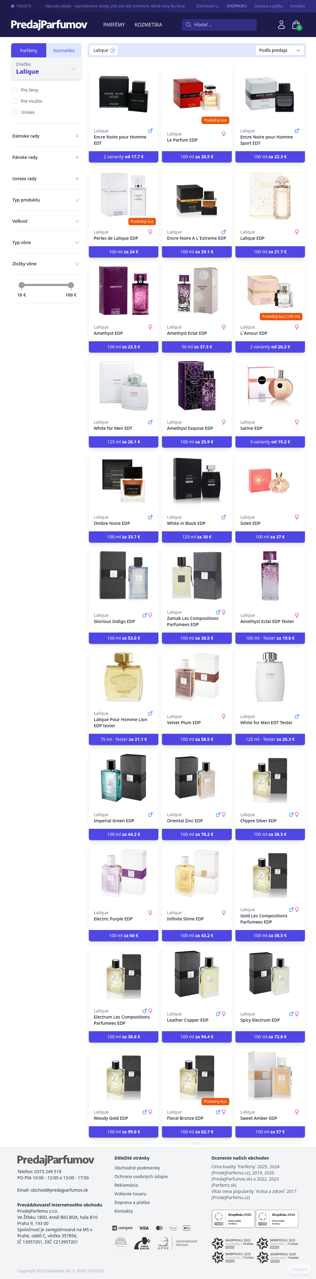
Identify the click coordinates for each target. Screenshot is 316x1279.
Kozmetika (148, 24)
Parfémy (114, 24)
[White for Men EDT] (123, 385)
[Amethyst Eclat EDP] (197, 290)
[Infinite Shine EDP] (197, 873)
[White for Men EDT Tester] (270, 677)
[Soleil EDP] (270, 480)
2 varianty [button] (123, 157)
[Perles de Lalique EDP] (123, 195)
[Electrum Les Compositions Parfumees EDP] (123, 974)
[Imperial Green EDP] (123, 778)
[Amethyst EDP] (123, 290)
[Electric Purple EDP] (123, 873)
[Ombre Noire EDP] (123, 480)
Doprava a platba (132, 1202)
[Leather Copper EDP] (197, 974)
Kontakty (297, 6)
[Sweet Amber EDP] (270, 1075)
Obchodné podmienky (137, 1168)
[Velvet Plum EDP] (197, 677)
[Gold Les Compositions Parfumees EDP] (270, 873)
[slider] (22, 285)
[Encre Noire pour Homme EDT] (123, 94)
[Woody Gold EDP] (123, 1075)
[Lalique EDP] (270, 195)
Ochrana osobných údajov (141, 1176)
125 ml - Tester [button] (270, 739)
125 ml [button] (123, 442)
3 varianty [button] (270, 442)
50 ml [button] (197, 347)
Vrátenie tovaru (130, 1194)
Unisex (28, 112)
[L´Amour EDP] (270, 290)
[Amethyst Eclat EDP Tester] (270, 575)
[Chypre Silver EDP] (270, 778)
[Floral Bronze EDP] (197, 1075)
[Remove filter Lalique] (112, 50)
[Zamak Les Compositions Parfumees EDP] (197, 575)
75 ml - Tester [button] (123, 739)
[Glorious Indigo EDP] (123, 575)
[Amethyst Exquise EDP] (197, 385)
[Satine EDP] (270, 385)
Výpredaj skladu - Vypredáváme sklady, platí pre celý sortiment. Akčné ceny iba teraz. (110, 6)
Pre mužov (31, 101)
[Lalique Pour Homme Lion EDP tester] (123, 677)
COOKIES (299, 1269)
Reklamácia (126, 1185)
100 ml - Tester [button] (270, 638)
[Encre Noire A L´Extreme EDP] (197, 195)
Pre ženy (29, 90)
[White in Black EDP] (197, 480)
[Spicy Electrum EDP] (270, 974)
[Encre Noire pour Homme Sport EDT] (270, 94)
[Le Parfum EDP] (197, 94)
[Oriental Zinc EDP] (197, 778)
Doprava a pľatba (268, 6)
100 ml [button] (197, 157)
